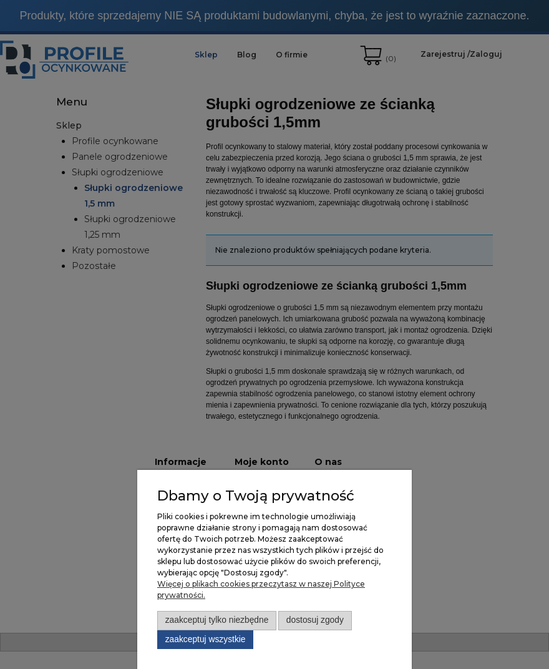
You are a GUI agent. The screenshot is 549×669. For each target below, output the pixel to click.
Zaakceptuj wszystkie (205, 639)
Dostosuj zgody (315, 620)
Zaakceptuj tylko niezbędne (217, 620)
